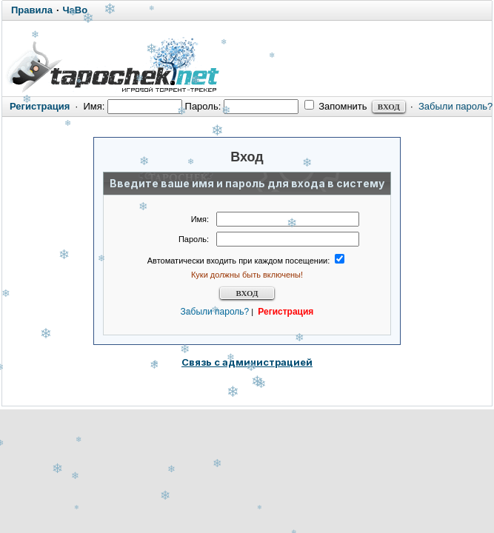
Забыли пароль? (455, 106)
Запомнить (335, 106)
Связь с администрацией (247, 362)
